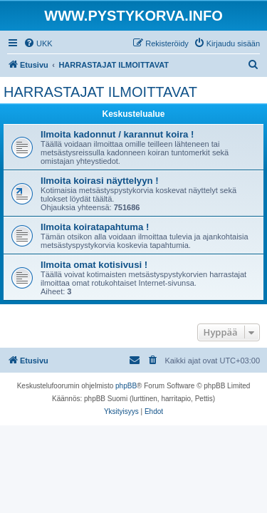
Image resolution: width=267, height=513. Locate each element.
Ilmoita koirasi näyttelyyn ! (100, 180)
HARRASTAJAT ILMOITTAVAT (100, 92)
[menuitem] (38, 43)
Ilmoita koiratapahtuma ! (95, 227)
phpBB (126, 386)
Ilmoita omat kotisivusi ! (94, 264)
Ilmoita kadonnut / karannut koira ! (117, 134)
